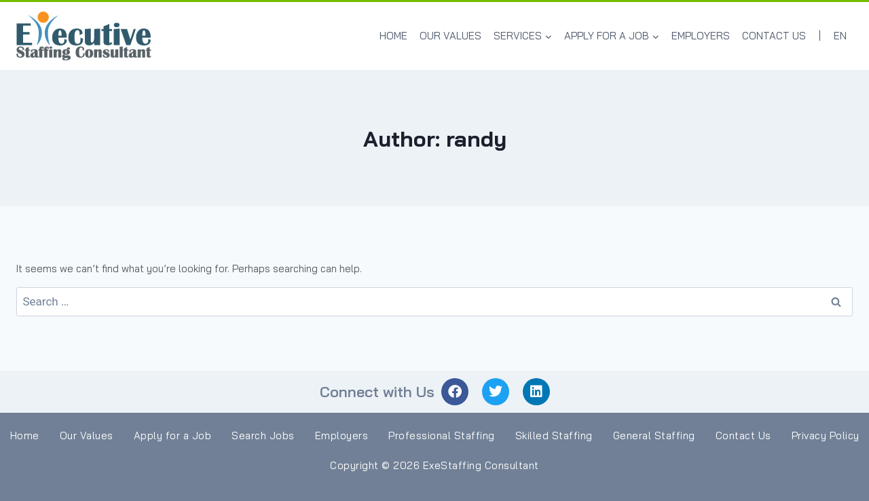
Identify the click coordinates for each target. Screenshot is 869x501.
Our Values (450, 35)
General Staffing (654, 435)
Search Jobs (263, 435)
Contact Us (774, 35)
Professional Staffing (441, 435)
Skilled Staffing (554, 435)
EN (840, 35)
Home (393, 35)
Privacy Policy (825, 435)
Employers (700, 35)
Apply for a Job (173, 435)
